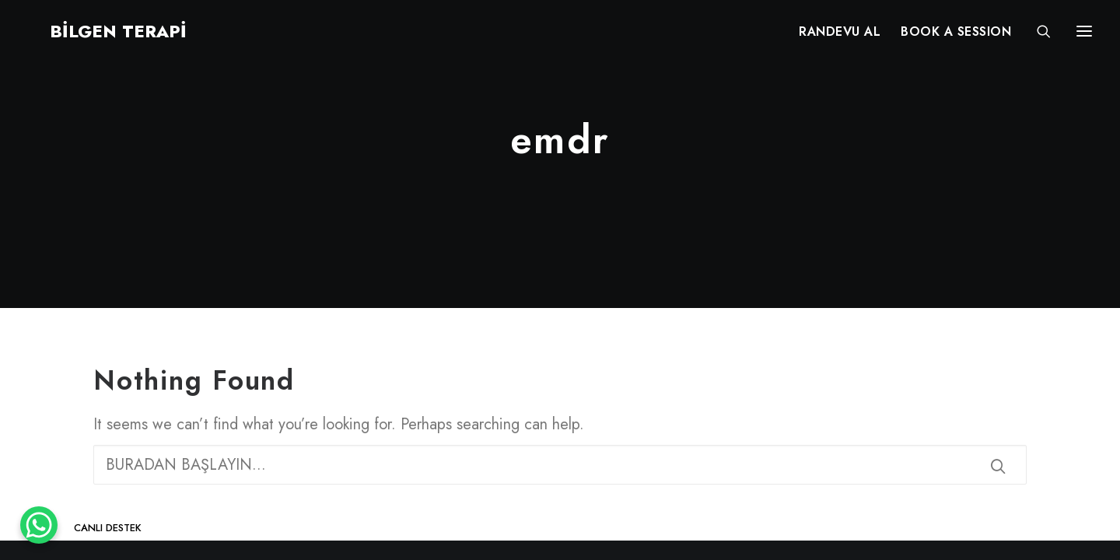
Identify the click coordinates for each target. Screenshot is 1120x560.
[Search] (1037, 37)
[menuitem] (839, 36)
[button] (998, 466)
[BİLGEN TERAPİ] (96, 36)
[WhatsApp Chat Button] (39, 525)
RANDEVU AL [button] (839, 37)
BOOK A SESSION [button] (956, 37)
